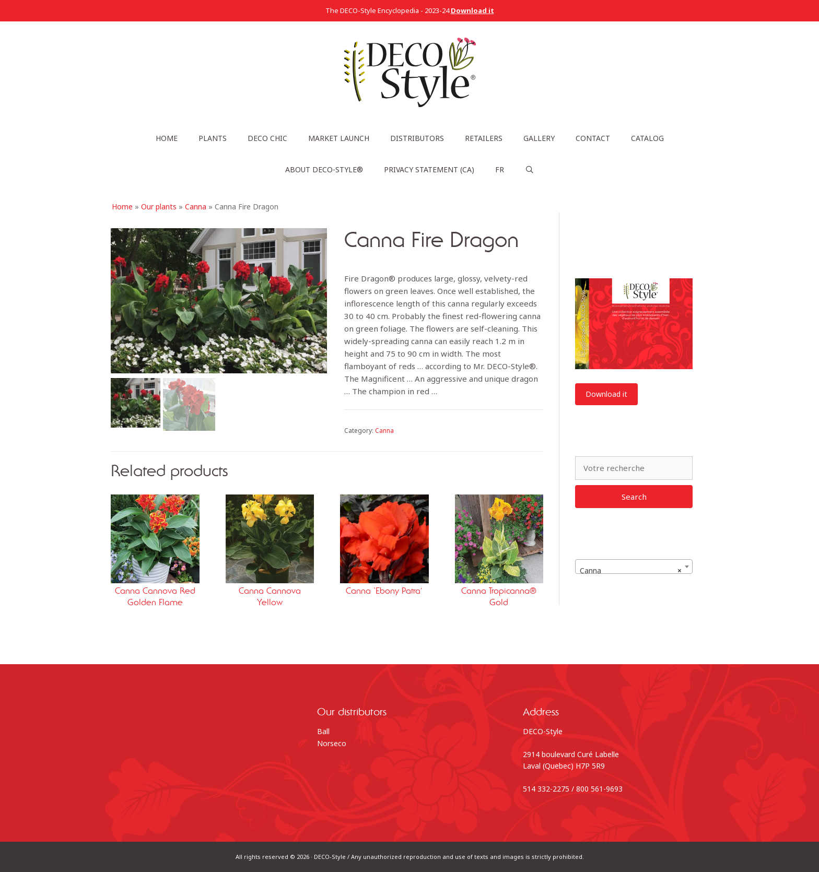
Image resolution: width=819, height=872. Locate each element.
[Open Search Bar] (529, 169)
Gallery (539, 138)
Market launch (338, 138)
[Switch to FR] (499, 169)
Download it (606, 394)
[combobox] (634, 566)
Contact (593, 138)
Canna (195, 206)
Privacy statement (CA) (429, 169)
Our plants (159, 206)
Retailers (483, 138)
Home (167, 138)
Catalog (647, 138)
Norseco (331, 743)
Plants (212, 138)
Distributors (417, 138)
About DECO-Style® (324, 169)
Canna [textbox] (631, 570)
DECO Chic (267, 138)
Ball (323, 731)
